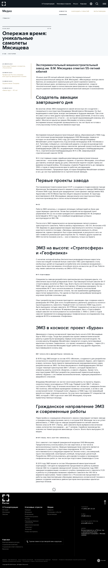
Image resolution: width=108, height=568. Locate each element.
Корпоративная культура (10, 542)
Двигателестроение (32, 525)
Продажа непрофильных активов (11, 561)
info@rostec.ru (86, 516)
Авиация (28, 510)
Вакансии (5, 549)
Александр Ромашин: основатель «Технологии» (13, 67)
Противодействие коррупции (43, 559)
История (5, 510)
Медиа (75, 4)
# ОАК (4, 53)
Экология (28, 529)
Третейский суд (12, 559)
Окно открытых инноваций (25, 559)
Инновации (6, 512)
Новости (6, 18)
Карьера (83, 4)
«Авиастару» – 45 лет (10, 90)
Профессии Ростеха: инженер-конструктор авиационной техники (14, 75)
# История (12, 53)
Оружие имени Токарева (10, 83)
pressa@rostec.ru (87, 523)
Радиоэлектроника (31, 517)
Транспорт (28, 527)
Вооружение (29, 514)
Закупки (5, 514)
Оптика (27, 519)
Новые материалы (31, 532)
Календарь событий (80, 11)
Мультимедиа (100, 11)
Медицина (28, 512)
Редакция (54, 559)
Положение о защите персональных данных (35, 561)
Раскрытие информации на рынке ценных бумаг (72, 559)
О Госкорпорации (48, 4)
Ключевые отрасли (64, 4)
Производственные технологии (31, 522)
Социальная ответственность (12, 547)
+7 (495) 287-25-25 (88, 509)
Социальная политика (9, 545)
